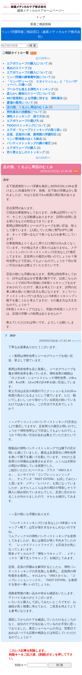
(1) (50, 72)
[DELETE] (76, 341)
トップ (40, 17)
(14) (54, 143)
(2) (53, 93)
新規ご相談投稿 (40, 24)
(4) (50, 63)
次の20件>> (43, 58)
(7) (50, 107)
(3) (30, 68)
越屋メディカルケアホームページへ (40, 10)
